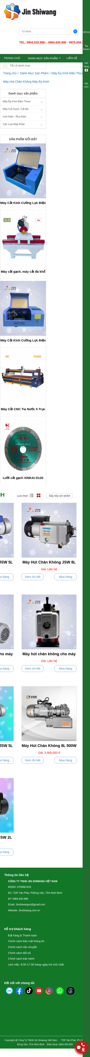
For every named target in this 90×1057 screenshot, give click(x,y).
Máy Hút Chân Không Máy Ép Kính (26, 81)
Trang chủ (10, 73)
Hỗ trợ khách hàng (17, 929)
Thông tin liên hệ (16, 875)
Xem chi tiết (32, 576)
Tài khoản (86, 45)
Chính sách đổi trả (19, 953)
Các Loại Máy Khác (14, 124)
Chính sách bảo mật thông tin (26, 941)
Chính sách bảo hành (21, 958)
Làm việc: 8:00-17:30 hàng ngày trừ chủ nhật (36, 964)
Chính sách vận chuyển (22, 947)
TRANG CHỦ (12, 58)
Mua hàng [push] (65, 576)
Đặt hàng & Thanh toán (22, 935)
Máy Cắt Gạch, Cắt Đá (16, 109)
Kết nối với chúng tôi (19, 983)
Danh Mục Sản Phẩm (43, 58)
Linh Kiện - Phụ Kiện (14, 116)
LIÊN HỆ (72, 58)
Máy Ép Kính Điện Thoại (68, 73)
